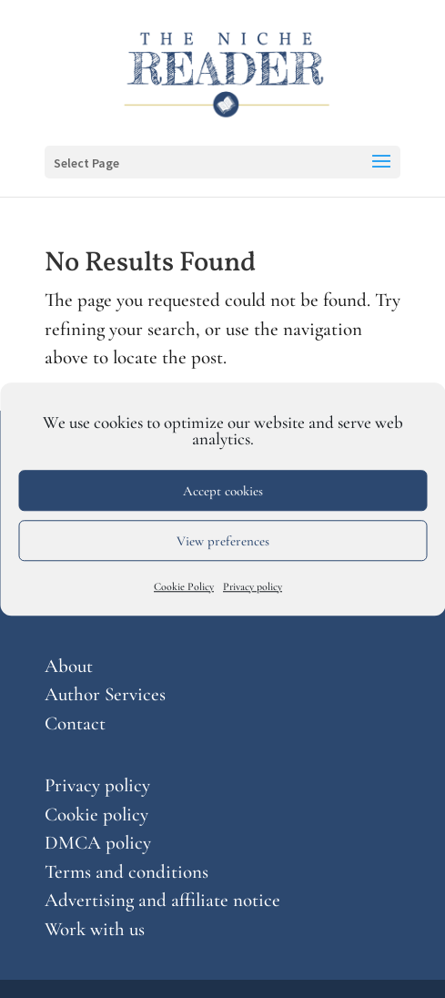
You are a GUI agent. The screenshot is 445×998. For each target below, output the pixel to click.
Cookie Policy (184, 586)
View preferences (223, 541)
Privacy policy (252, 586)
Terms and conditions (126, 872)
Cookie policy (96, 814)
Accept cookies (223, 491)
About (69, 666)
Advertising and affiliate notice (162, 900)
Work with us (95, 929)
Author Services (105, 694)
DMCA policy (98, 842)
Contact (75, 723)
